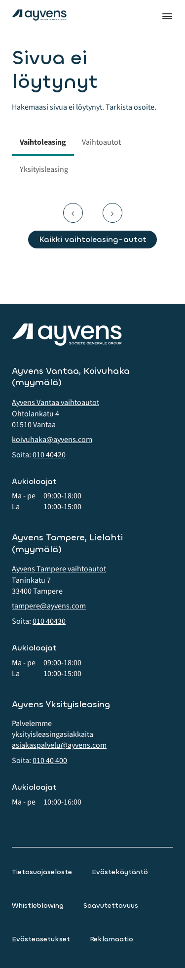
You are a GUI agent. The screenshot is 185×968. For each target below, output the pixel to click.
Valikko (167, 16)
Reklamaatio (111, 939)
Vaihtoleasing (43, 142)
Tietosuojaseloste (42, 872)
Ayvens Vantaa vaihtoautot (55, 402)
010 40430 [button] (49, 621)
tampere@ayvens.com (49, 606)
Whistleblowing (38, 905)
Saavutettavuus (110, 905)
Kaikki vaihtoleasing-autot (93, 239)
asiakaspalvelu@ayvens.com (59, 745)
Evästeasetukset (41, 939)
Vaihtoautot (101, 142)
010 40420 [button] (49, 454)
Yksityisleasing (44, 169)
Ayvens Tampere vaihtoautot (59, 569)
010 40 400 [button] (50, 760)
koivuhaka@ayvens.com (52, 439)
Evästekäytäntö (120, 872)
